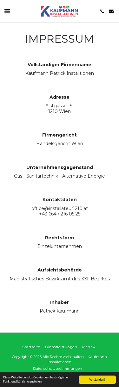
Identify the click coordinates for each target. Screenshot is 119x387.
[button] (7, 11)
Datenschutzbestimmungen (57, 368)
